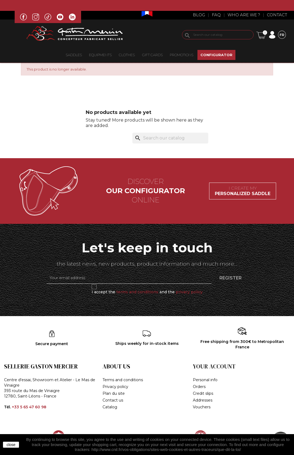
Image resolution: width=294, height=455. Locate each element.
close (11, 445)
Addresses (202, 400)
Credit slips (203, 393)
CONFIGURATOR (216, 55)
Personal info (205, 379)
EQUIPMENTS (100, 55)
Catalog (110, 407)
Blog (199, 14)
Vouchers (201, 407)
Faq (216, 14)
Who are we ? (244, 14)
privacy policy (189, 291)
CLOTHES (127, 55)
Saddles (74, 55)
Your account (214, 366)
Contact (277, 14)
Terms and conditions (123, 379)
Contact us (113, 400)
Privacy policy (115, 386)
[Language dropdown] (282, 34)
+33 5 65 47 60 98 (29, 407)
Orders (199, 386)
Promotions (181, 55)
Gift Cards (152, 55)
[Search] (218, 34)
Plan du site (114, 393)
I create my (242, 191)
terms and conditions (137, 291)
